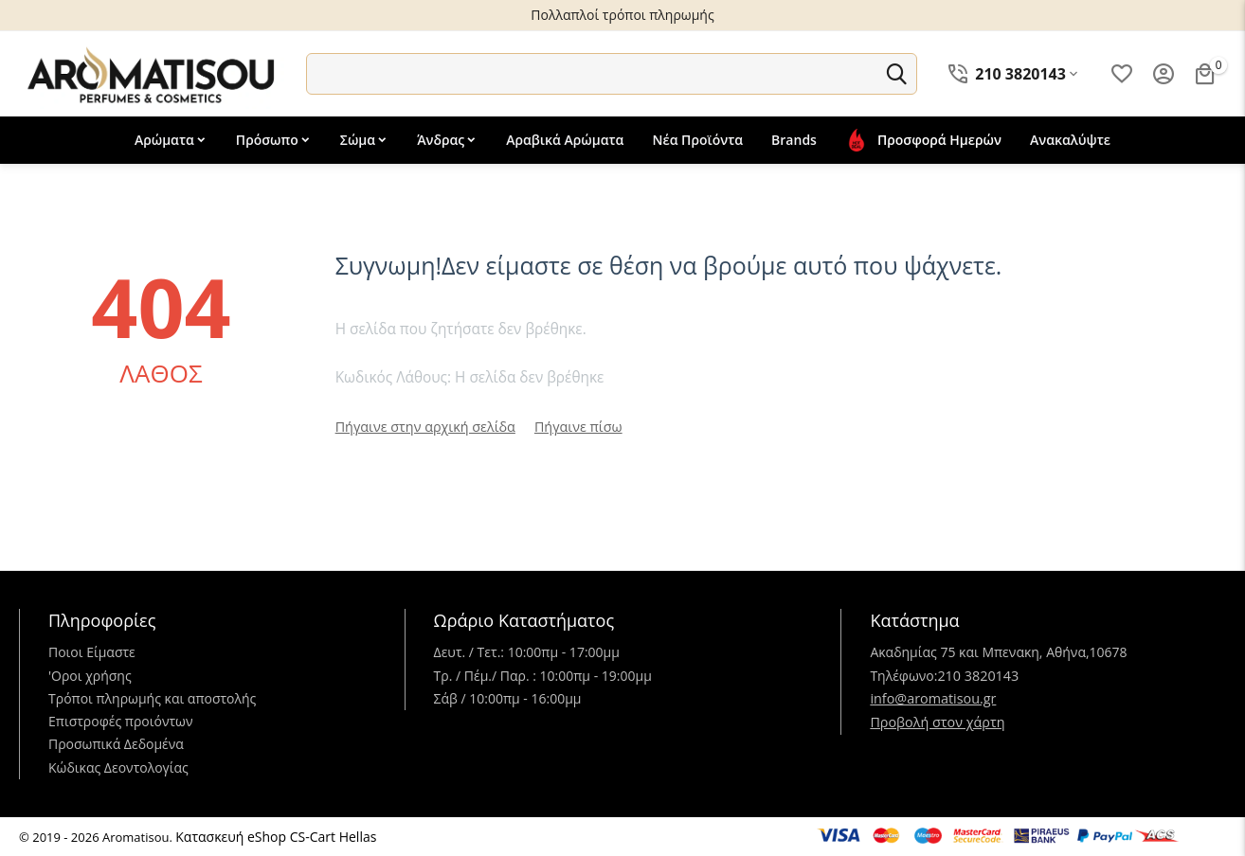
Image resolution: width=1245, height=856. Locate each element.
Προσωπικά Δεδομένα (116, 744)
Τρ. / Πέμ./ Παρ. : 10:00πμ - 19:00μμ (543, 676)
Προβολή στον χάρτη (935, 721)
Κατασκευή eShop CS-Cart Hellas (275, 837)
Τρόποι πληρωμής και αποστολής (152, 698)
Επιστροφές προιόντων (120, 721)
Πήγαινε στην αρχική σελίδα (423, 427)
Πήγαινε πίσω (572, 427)
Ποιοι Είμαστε (91, 652)
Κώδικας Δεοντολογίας (118, 767)
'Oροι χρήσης (90, 676)
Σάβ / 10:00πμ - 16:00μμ (508, 698)
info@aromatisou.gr (931, 698)
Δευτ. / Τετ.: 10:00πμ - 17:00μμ (527, 652)
